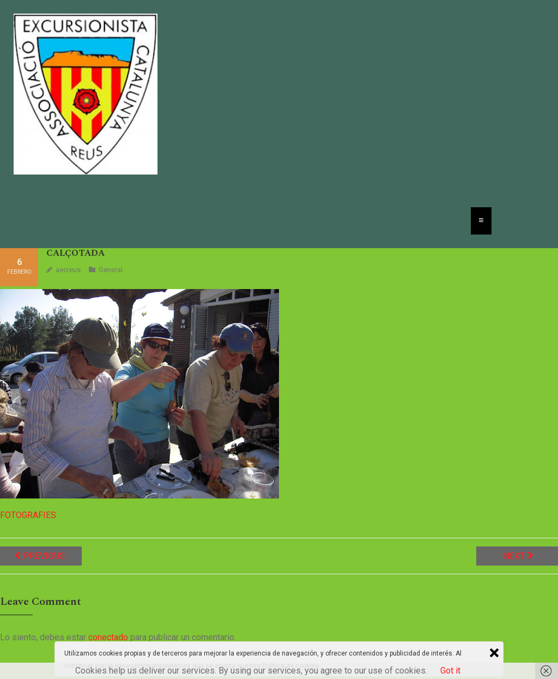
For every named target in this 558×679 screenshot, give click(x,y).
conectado (108, 637)
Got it (450, 670)
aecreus (68, 270)
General (111, 270)
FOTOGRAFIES (28, 515)
